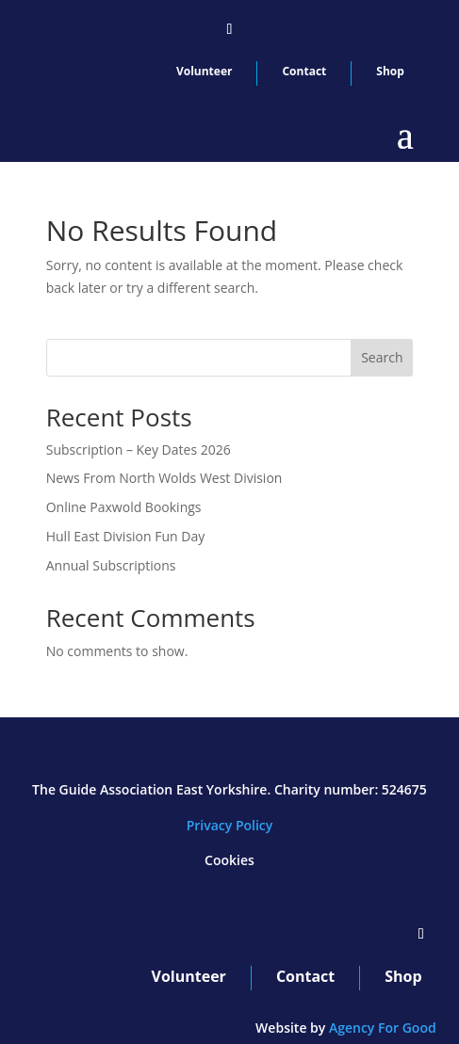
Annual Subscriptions (111, 565)
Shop (390, 71)
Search (381, 357)
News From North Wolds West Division (164, 478)
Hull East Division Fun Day (125, 536)
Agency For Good (382, 1027)
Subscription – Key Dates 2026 (138, 449)
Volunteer (204, 71)
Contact (304, 71)
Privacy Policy (230, 825)
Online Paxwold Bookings (124, 507)
